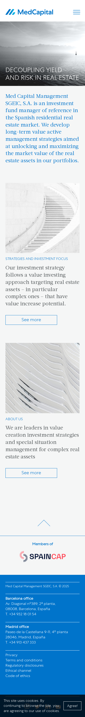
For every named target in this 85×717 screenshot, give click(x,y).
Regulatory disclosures (24, 665)
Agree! (72, 705)
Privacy (11, 654)
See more (31, 320)
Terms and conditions (23, 660)
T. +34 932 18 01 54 (20, 613)
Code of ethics (17, 675)
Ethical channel (18, 670)
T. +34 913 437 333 (20, 642)
